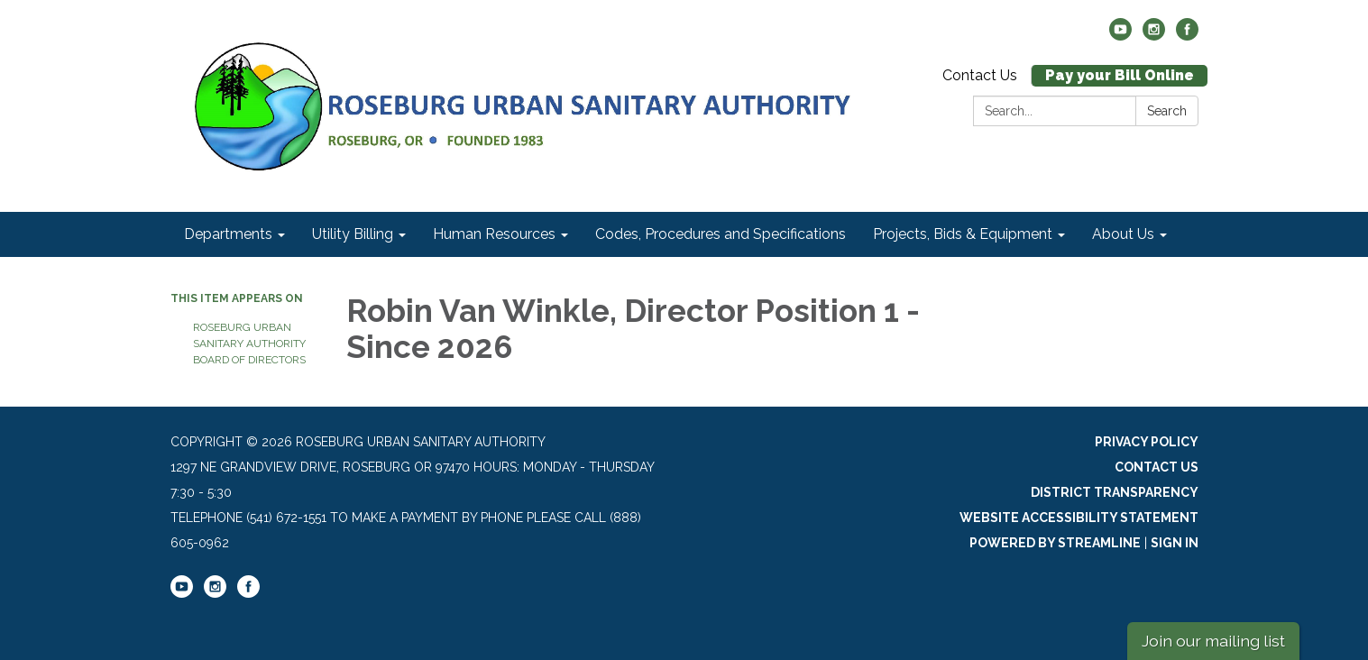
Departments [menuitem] (228, 234)
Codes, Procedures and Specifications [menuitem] (720, 234)
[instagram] (1154, 35)
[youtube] (1120, 35)
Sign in (1174, 543)
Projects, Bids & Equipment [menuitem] (962, 234)
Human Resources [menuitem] (494, 234)
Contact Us (979, 75)
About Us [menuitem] (1123, 234)
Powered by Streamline (1055, 543)
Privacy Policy (1146, 442)
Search (1167, 111)
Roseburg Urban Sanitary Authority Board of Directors (249, 343)
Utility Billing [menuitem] (352, 234)
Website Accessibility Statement (1078, 517)
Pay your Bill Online (1119, 75)
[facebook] (1187, 35)
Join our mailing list (1213, 640)
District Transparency (1114, 492)
